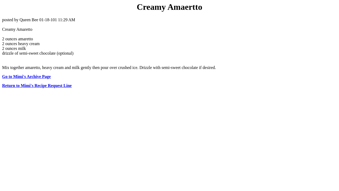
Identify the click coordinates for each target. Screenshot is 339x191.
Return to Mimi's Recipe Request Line (37, 85)
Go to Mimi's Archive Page (26, 76)
